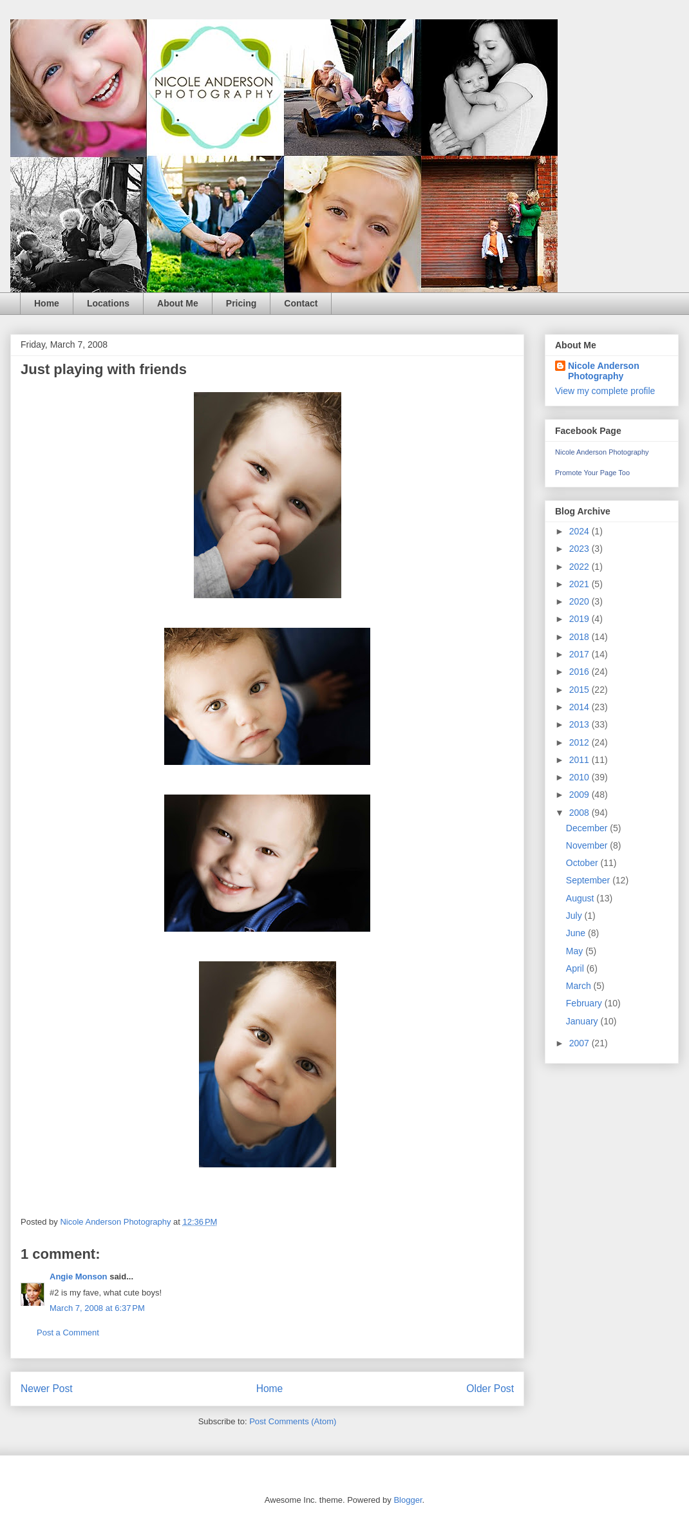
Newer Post (47, 1388)
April (576, 968)
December (588, 828)
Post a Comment (68, 1332)
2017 (580, 654)
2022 (580, 566)
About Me (177, 303)
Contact (300, 303)
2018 (580, 637)
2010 (580, 777)
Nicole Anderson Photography (603, 371)
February (585, 1003)
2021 (580, 584)
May (575, 951)
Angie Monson (79, 1276)
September (589, 880)
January (583, 1021)
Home (46, 303)
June (577, 933)
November (588, 845)
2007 (580, 1043)
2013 (580, 724)
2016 (580, 671)
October (583, 863)
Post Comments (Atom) (292, 1421)
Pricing (241, 303)
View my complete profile (605, 391)
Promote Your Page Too (592, 472)
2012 (580, 742)
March (580, 986)
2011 (580, 760)
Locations (108, 303)
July (575, 915)
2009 (580, 794)
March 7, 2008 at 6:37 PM (97, 1308)
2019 (580, 619)
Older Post (490, 1388)
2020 (580, 601)
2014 (580, 707)
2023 (580, 548)
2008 (580, 812)
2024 (580, 531)
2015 (580, 689)
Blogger (407, 1500)
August (581, 898)
